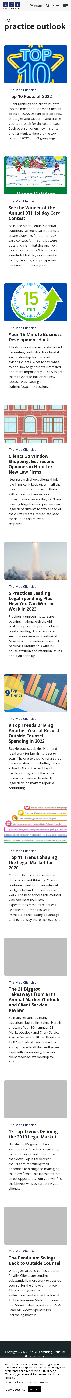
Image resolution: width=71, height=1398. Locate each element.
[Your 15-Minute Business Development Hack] (35, 302)
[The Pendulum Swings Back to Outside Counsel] (35, 1226)
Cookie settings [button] (15, 1389)
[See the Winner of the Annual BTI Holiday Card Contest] (35, 175)
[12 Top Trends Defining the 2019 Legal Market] (35, 1099)
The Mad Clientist (22, 90)
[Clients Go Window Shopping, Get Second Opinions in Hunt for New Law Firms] (35, 424)
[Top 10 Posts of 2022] (35, 64)
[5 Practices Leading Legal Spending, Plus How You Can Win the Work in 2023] (35, 561)
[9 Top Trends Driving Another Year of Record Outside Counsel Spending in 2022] (35, 693)
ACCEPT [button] (34, 1389)
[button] (60, 5)
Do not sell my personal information (27, 1382)
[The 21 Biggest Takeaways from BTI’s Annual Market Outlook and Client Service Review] (35, 957)
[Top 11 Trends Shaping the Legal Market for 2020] (35, 825)
